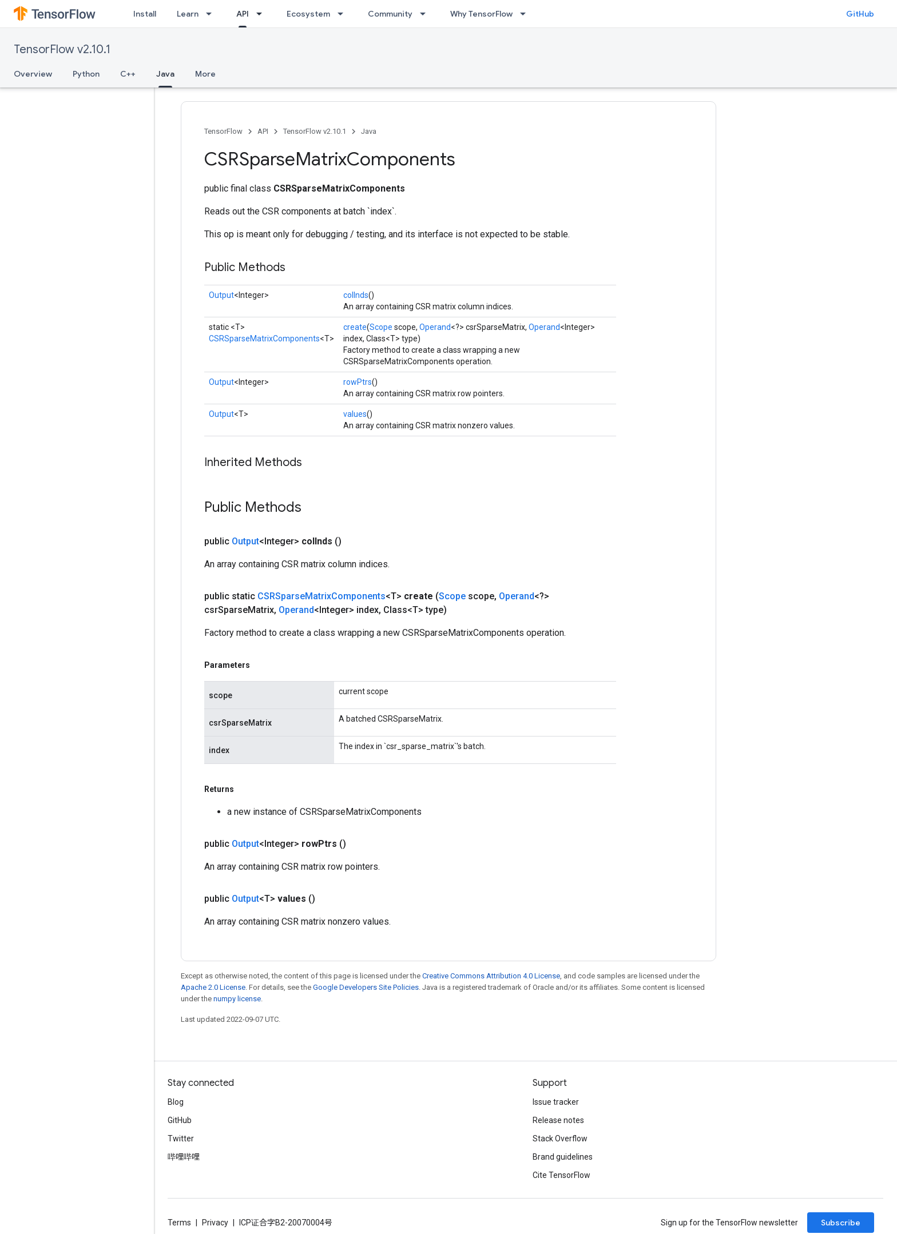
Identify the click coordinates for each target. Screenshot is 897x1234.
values (355, 414)
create (355, 327)
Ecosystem (308, 14)
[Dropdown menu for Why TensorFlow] (526, 13)
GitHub (860, 14)
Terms (179, 1222)
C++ (128, 74)
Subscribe (840, 1222)
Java (368, 131)
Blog (176, 1101)
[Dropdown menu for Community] (426, 13)
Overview (33, 74)
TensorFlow (223, 131)
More (205, 74)
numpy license (237, 998)
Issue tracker (556, 1101)
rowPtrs (357, 382)
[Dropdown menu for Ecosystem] (344, 13)
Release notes (558, 1120)
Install (144, 14)
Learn (188, 14)
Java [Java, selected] (165, 74)
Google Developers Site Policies (366, 987)
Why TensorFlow (481, 14)
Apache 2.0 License (213, 987)
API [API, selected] (242, 14)
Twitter (181, 1138)
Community (390, 14)
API (262, 131)
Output (221, 295)
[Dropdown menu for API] (262, 13)
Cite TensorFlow (561, 1175)
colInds (355, 295)
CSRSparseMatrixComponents (264, 338)
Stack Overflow (560, 1138)
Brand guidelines (563, 1156)
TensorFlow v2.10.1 (62, 49)
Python (86, 74)
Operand (435, 327)
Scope (381, 327)
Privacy (215, 1222)
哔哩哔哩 (184, 1156)
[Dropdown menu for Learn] (212, 13)
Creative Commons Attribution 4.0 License (491, 976)
